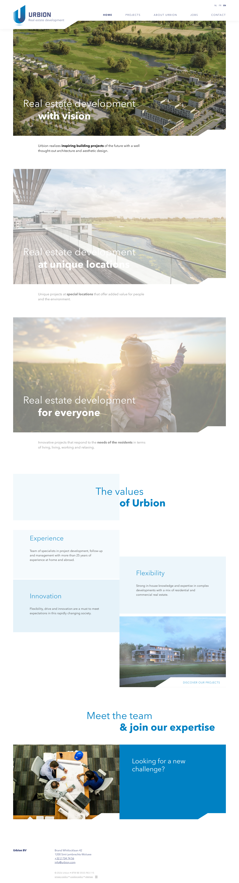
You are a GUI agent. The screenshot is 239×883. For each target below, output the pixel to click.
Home (107, 15)
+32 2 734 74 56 (64, 858)
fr (220, 5)
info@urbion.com (65, 862)
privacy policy (61, 877)
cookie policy (76, 877)
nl (215, 5)
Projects (132, 15)
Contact (218, 15)
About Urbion (165, 15)
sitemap (89, 877)
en (224, 5)
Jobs (194, 15)
